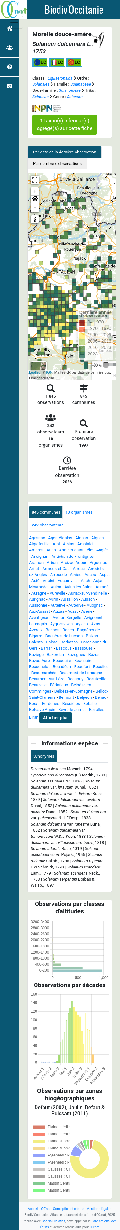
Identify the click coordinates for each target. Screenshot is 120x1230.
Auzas (58, 611)
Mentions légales (98, 1209)
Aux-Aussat (39, 611)
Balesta (36, 642)
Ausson (88, 599)
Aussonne (38, 605)
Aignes (97, 537)
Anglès (102, 550)
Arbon (52, 562)
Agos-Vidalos (60, 537)
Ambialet (85, 543)
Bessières (71, 703)
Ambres (36, 550)
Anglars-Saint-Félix (76, 550)
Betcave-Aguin (42, 709)
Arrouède (58, 574)
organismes (78, 512)
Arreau (79, 568)
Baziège (36, 654)
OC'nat (46, 1209)
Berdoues (50, 703)
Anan (51, 550)
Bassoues (84, 648)
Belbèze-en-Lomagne (73, 691)
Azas (95, 623)
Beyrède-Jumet (72, 709)
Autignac (95, 605)
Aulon (56, 586)
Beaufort (82, 666)
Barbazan (69, 642)
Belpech (84, 697)
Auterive (58, 605)
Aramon (36, 562)
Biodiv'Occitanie (73, 9)
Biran (33, 717)
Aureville (57, 593)
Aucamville (68, 580)
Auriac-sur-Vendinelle (87, 593)
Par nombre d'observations (57, 163)
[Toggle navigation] (14, 22)
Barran (46, 648)
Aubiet (49, 580)
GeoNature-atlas (53, 1221)
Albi (56, 543)
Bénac (100, 697)
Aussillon (69, 599)
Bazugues (76, 654)
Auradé (102, 586)
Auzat (73, 611)
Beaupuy (75, 678)
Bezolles (96, 709)
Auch (85, 580)
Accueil (33, 1209)
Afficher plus (55, 717)
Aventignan (39, 617)
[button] (35, 200)
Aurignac (37, 599)
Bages (68, 629)
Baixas (92, 636)
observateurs (48, 525)
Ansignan (39, 556)
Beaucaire (62, 660)
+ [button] (35, 191)
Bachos (53, 629)
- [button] (35, 208)
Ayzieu (82, 623)
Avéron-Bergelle (66, 617)
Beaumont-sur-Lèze (46, 678)
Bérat (34, 703)
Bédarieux (59, 684)
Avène (86, 611)
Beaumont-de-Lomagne (81, 672)
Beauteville (96, 678)
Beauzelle (38, 684)
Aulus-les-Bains (78, 586)
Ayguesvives (61, 623)
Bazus (94, 654)
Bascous (64, 648)
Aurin (53, 599)
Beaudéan (62, 666)
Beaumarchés (43, 672)
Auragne (38, 593)
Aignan (82, 537)
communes (46, 512)
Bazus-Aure (39, 660)
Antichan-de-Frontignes (73, 556)
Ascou (90, 574)
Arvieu (76, 574)
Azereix (36, 629)
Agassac (37, 537)
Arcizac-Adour (73, 562)
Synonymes (43, 756)
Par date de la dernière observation (64, 152)
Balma (51, 642)
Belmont (66, 697)
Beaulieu (101, 666)
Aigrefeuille (39, 543)
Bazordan (55, 654)
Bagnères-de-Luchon (64, 636)
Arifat (34, 568)
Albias (68, 543)
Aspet (104, 574)
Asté (35, 580)
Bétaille (90, 703)
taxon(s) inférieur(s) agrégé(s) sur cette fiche (64, 124)
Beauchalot (39, 666)
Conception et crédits (68, 1209)
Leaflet (34, 372)
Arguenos (98, 562)
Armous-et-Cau (55, 568)
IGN (49, 372)
